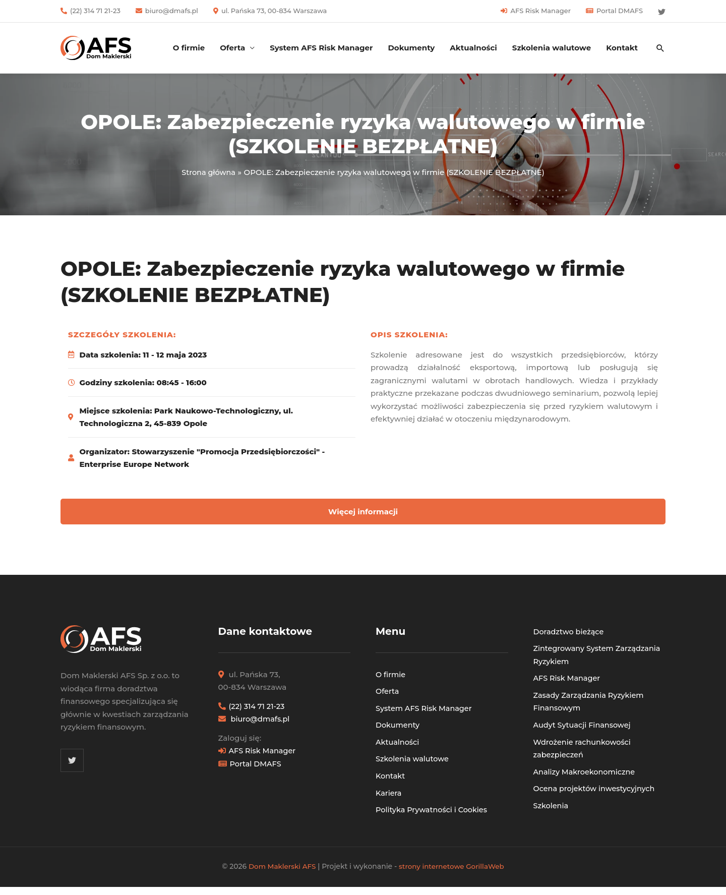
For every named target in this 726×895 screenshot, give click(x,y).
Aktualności (473, 47)
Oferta (232, 47)
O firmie (189, 47)
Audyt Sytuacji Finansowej (584, 725)
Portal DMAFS (619, 11)
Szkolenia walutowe (551, 47)
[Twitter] (662, 12)
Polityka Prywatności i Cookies (434, 809)
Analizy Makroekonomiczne (586, 771)
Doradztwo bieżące (570, 631)
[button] (660, 48)
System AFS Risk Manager (321, 47)
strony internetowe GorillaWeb (453, 866)
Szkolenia (551, 805)
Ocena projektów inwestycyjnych (596, 788)
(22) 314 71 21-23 (95, 11)
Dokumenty (411, 47)
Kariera (389, 792)
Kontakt (622, 47)
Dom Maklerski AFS (280, 866)
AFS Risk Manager (540, 11)
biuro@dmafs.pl (171, 11)
